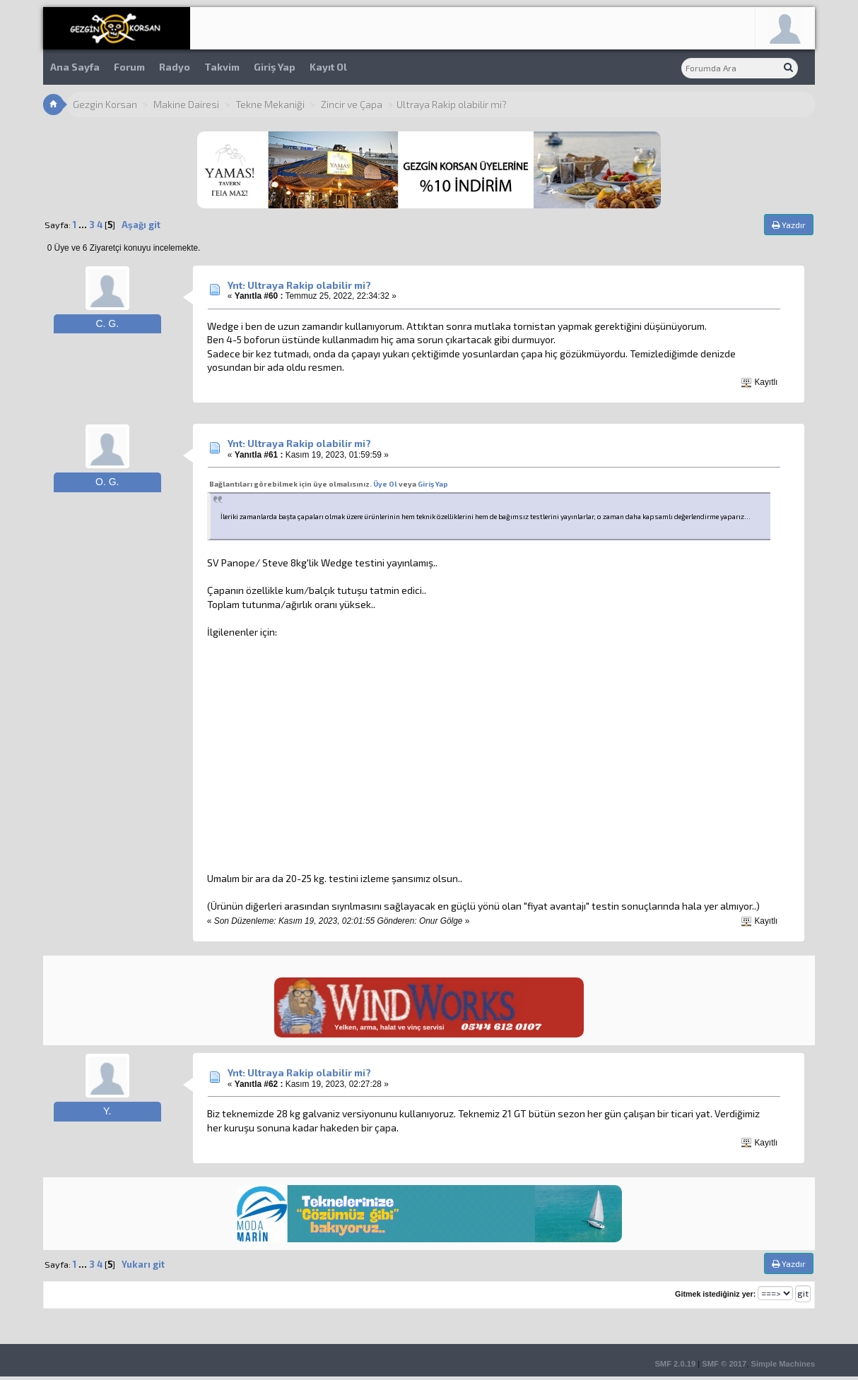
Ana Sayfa (75, 67)
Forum (129, 67)
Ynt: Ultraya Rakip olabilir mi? (299, 285)
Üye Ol (385, 484)
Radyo (174, 67)
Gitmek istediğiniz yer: (715, 1294)
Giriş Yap (274, 67)
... (83, 224)
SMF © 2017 (724, 1364)
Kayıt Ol (328, 67)
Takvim (222, 67)
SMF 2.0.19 (674, 1364)
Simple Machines (783, 1364)
